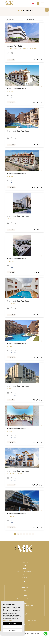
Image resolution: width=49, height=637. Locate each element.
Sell (24, 574)
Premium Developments (24, 571)
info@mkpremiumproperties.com (24, 598)
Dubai (24, 568)
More (24, 565)
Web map (36, 633)
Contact (24, 577)
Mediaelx (26, 635)
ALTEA (24, 590)
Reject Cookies (12, 630)
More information (7, 620)
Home (24, 559)
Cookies (32, 633)
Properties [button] (24, 562)
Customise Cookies (12, 627)
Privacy (27, 633)
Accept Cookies (12, 623)
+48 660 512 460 (29, 605)
